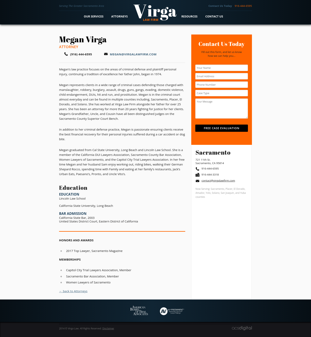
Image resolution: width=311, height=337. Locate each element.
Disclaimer (108, 328)
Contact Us (214, 16)
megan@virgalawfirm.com (133, 54)
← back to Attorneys (73, 291)
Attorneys (119, 16)
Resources (189, 16)
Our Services (93, 16)
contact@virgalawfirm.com (218, 180)
